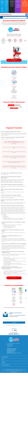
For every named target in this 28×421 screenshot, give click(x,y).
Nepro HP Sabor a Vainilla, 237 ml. (20, 297)
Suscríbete (14, 322)
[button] (26, 15)
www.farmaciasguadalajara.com (13, 141)
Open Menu (1, 17)
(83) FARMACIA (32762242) (11, 352)
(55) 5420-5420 (9, 351)
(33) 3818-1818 (9, 349)
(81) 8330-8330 (9, 350)
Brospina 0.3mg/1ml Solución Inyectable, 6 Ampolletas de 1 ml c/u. (13, 298)
